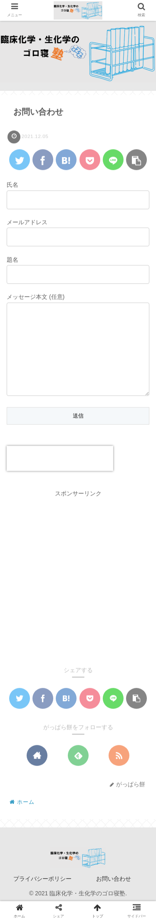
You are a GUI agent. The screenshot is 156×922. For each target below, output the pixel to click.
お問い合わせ (113, 895)
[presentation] (60, 474)
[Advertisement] (78, 594)
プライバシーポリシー (42, 895)
